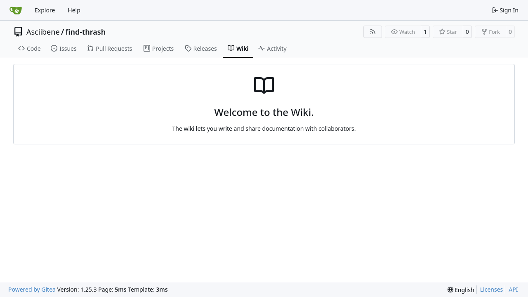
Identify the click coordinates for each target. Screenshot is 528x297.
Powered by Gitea (32, 289)
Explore (45, 10)
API (513, 289)
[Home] (15, 10)
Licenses (491, 289)
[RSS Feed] (372, 32)
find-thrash (86, 32)
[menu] (461, 290)
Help (74, 10)
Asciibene (43, 32)
